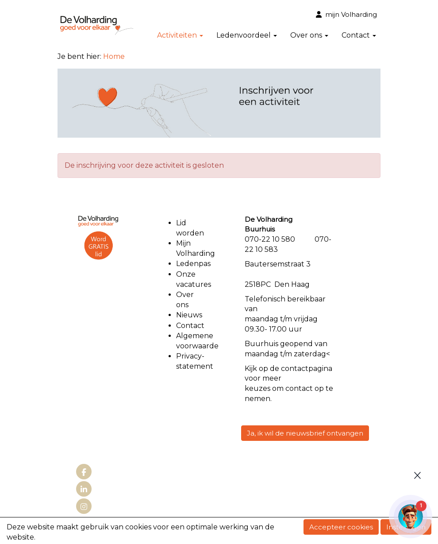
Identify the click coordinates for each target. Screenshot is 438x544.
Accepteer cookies (341, 527)
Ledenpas (193, 263)
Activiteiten (180, 35)
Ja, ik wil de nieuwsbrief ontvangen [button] (305, 433)
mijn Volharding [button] (346, 14)
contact (294, 368)
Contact (359, 35)
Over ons (309, 35)
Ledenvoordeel (246, 35)
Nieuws (189, 315)
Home (114, 56)
